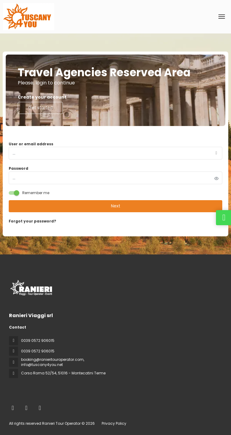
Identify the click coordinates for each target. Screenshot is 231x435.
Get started (40, 108)
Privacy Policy (114, 423)
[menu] (221, 16)
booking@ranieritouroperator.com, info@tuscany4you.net (52, 362)
